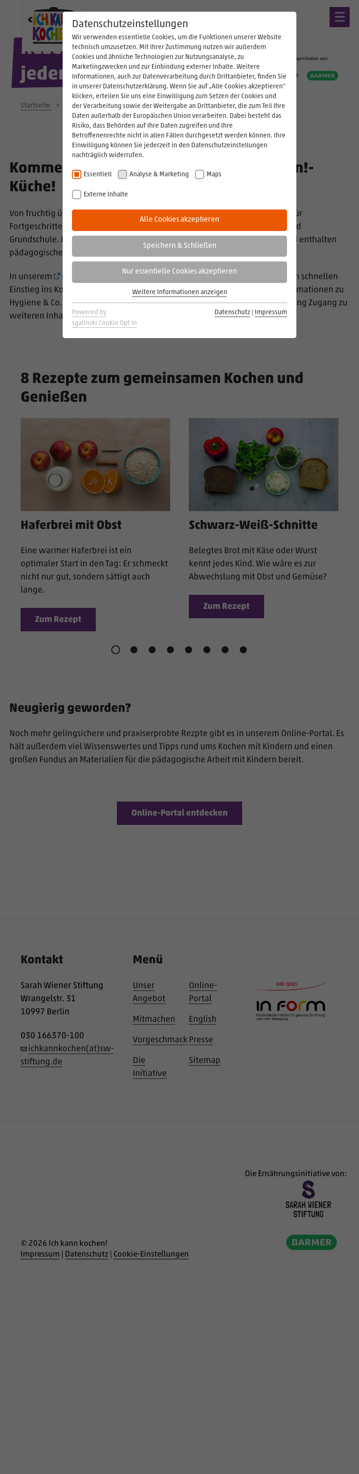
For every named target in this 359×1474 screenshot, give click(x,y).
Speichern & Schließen (179, 246)
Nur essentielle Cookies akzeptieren (179, 271)
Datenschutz (232, 312)
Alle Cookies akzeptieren (179, 220)
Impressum (271, 312)
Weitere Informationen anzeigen (179, 292)
